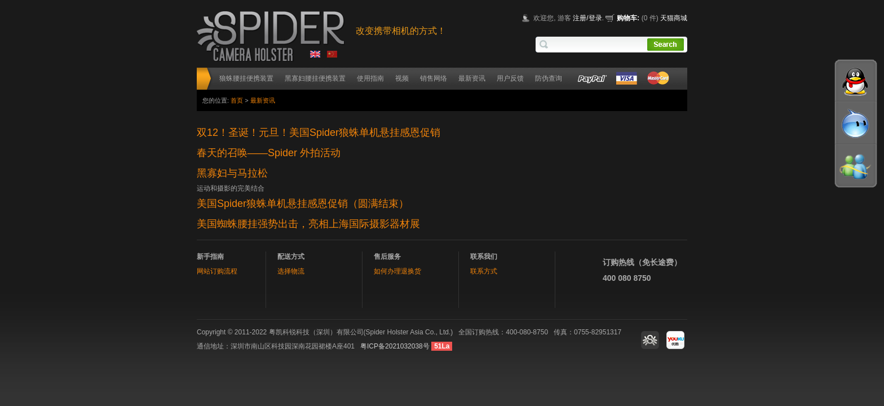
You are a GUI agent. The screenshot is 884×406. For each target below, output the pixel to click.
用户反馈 (510, 78)
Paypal (591, 79)
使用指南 (370, 78)
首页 (237, 100)
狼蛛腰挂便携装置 (246, 78)
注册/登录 (587, 18)
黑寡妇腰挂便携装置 (315, 78)
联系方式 (483, 271)
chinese (333, 55)
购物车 (627, 18)
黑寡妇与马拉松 (232, 173)
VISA (625, 79)
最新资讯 (471, 78)
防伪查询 (548, 78)
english (316, 55)
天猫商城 (673, 18)
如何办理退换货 (397, 271)
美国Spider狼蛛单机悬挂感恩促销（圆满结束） (303, 203)
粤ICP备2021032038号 (395, 346)
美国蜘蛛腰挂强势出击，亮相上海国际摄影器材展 (308, 224)
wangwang (855, 126)
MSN (855, 172)
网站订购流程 (217, 271)
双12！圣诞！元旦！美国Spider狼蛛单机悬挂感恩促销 (318, 132)
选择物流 (290, 271)
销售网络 (433, 78)
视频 (402, 78)
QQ (855, 81)
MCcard (659, 79)
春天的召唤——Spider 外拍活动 (269, 152)
